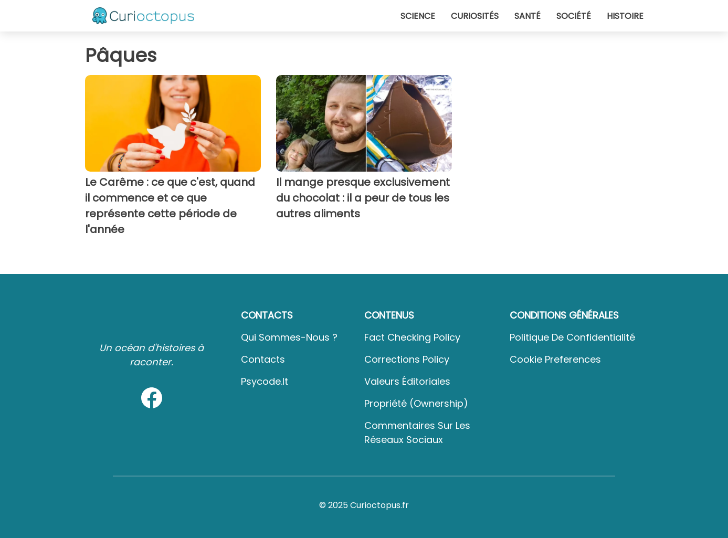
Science (417, 16)
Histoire (625, 16)
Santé (527, 16)
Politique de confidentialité (572, 337)
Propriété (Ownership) (416, 403)
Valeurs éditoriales (407, 381)
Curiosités (475, 16)
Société (573, 16)
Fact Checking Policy (412, 337)
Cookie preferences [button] (555, 359)
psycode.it (264, 381)
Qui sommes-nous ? (289, 337)
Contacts (263, 359)
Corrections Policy (406, 359)
